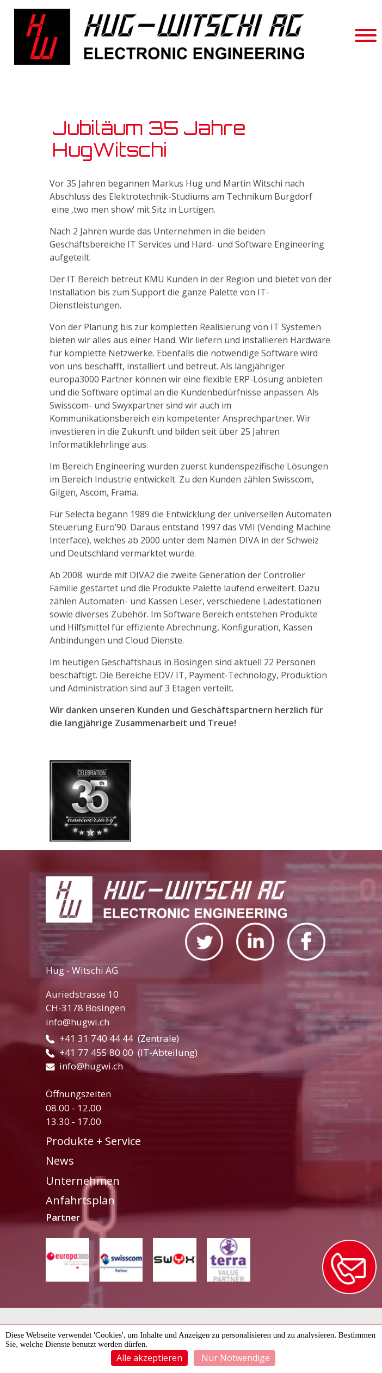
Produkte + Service (93, 1141)
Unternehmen (83, 1180)
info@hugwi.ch (77, 1022)
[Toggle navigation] (366, 37)
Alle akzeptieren (149, 1358)
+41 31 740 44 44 (89, 1038)
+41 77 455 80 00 (89, 1052)
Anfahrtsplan (80, 1200)
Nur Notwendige (234, 1358)
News (60, 1160)
